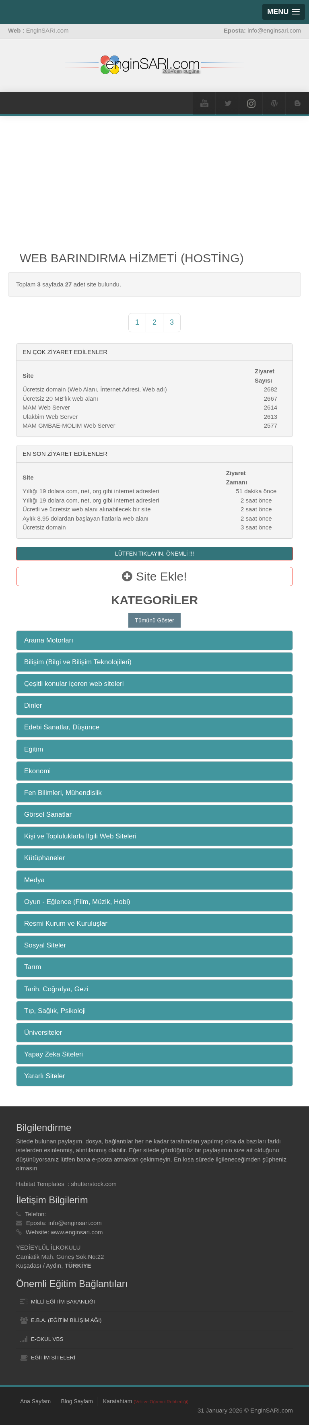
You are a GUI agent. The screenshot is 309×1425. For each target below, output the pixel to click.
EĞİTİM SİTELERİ (53, 1358)
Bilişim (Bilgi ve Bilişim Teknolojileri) (78, 662)
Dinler (33, 705)
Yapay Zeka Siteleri (53, 1054)
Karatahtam (145, 1401)
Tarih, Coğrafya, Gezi (56, 989)
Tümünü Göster (154, 620)
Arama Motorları (48, 640)
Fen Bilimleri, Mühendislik (63, 793)
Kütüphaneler (44, 858)
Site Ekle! (154, 576)
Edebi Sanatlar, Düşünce (61, 727)
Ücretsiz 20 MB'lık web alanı (60, 398)
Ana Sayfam (35, 1401)
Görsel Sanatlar (48, 814)
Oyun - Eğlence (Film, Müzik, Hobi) (77, 902)
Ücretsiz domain (44, 527)
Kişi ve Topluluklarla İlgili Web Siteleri (80, 836)
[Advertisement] (154, 188)
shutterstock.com (93, 1183)
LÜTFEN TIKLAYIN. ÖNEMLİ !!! (154, 553)
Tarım (32, 967)
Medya (34, 880)
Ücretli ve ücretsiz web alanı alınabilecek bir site (86, 509)
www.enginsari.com (77, 1232)
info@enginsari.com (75, 1222)
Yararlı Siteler (44, 1076)
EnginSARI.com (47, 30)
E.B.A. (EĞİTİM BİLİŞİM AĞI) (66, 1320)
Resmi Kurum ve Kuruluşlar (65, 923)
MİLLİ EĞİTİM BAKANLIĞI (63, 1302)
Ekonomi (37, 771)
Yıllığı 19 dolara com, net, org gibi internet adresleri (91, 491)
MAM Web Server (46, 407)
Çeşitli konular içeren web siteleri (74, 684)
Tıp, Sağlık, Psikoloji (55, 1011)
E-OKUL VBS (47, 1339)
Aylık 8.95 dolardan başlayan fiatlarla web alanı (85, 518)
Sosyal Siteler (45, 945)
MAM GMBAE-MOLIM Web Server (69, 425)
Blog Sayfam (77, 1401)
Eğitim (33, 749)
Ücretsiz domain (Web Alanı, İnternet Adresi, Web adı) (95, 389)
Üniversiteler (43, 1032)
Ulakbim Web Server (50, 416)
